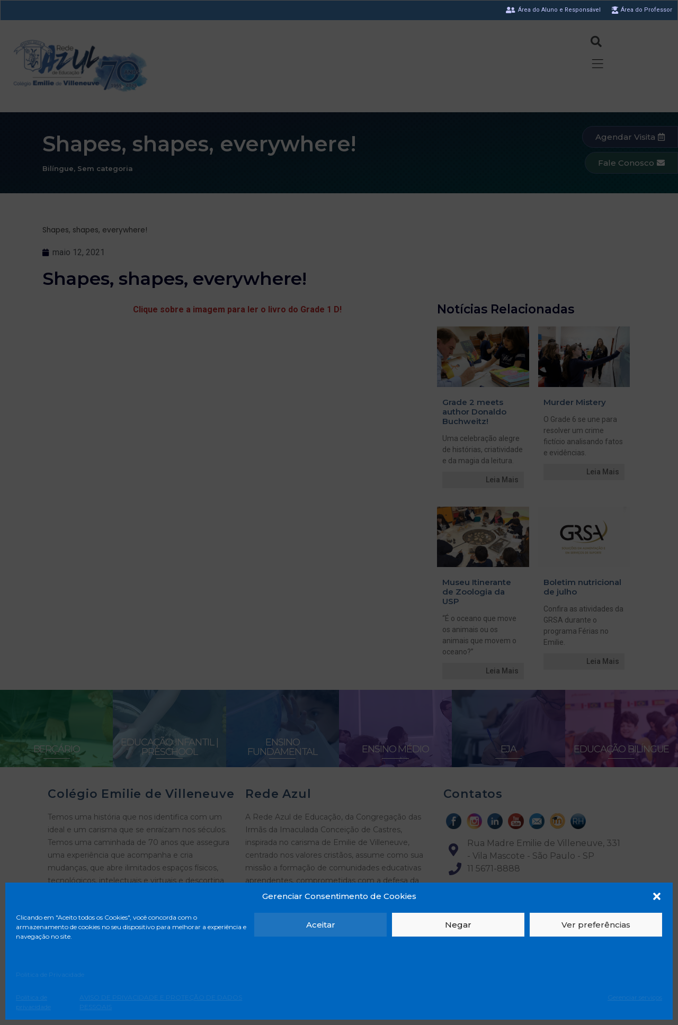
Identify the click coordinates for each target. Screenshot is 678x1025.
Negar (458, 925)
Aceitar (320, 925)
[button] (657, 896)
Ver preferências (595, 925)
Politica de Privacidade (50, 974)
